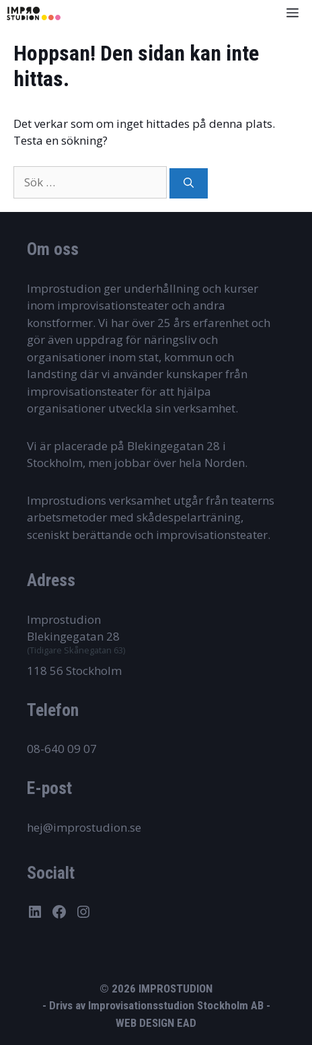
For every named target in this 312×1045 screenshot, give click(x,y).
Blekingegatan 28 (73, 636)
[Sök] (188, 183)
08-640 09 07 (62, 748)
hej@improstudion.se (84, 827)
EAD (186, 1023)
